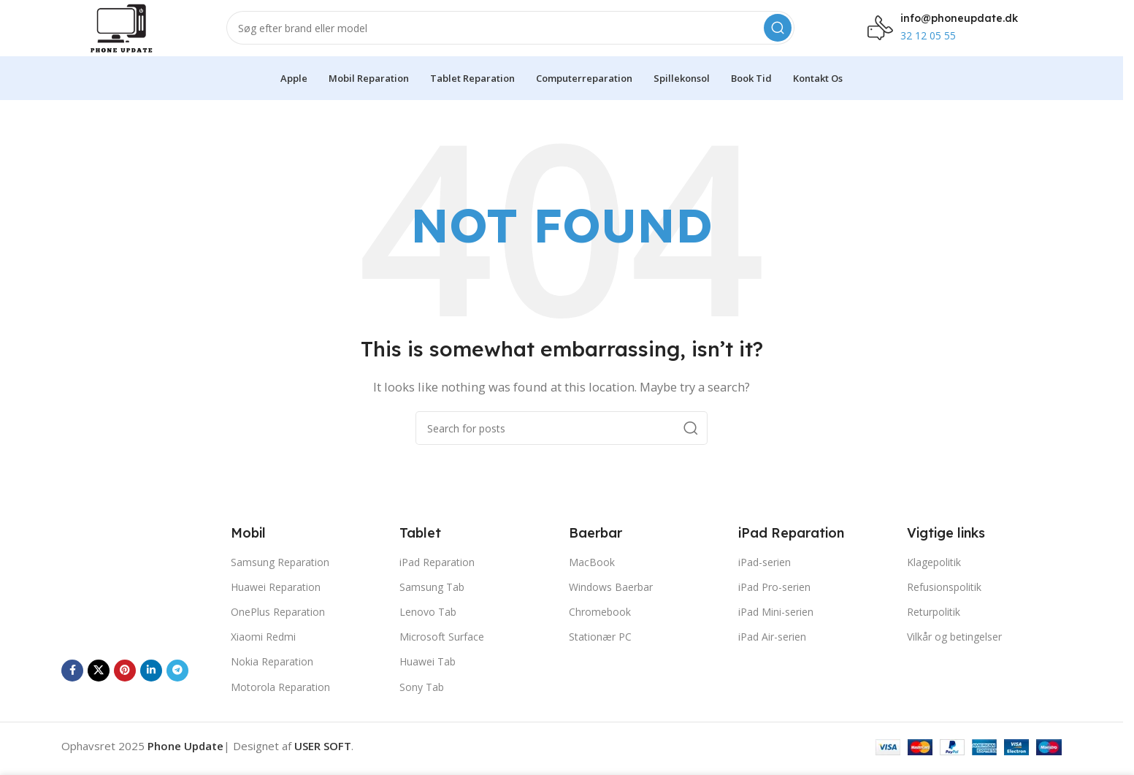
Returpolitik (933, 628)
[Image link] (138, 599)
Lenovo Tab (427, 628)
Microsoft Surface (441, 653)
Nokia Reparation (272, 678)
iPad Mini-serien (775, 628)
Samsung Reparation (280, 579)
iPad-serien (764, 579)
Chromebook (600, 628)
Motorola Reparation (280, 704)
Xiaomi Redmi (263, 653)
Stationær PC (600, 653)
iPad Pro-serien (774, 604)
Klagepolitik (934, 579)
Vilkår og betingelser (954, 653)
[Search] (521, 36)
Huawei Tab (427, 678)
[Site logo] (133, 35)
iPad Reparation (437, 579)
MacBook (592, 579)
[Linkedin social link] (151, 687)
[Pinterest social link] (125, 687)
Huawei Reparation (276, 604)
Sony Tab (421, 704)
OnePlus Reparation (278, 628)
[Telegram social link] (177, 687)
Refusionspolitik (944, 604)
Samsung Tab (431, 604)
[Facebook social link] (72, 687)
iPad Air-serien (772, 653)
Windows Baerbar (611, 604)
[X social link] (99, 687)
